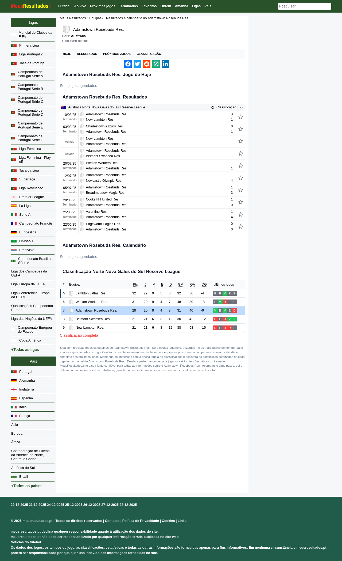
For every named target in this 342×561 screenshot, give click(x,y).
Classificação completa (79, 335)
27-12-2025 (110, 505)
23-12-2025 (37, 505)
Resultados (87, 53)
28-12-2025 (128, 505)
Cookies (168, 521)
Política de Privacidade (140, 521)
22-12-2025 (19, 505)
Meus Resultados (73, 18)
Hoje (67, 53)
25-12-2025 (73, 505)
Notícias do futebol (26, 542)
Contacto (112, 521)
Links (182, 521)
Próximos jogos (117, 53)
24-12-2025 (55, 505)
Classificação (149, 53)
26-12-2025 (91, 505)
